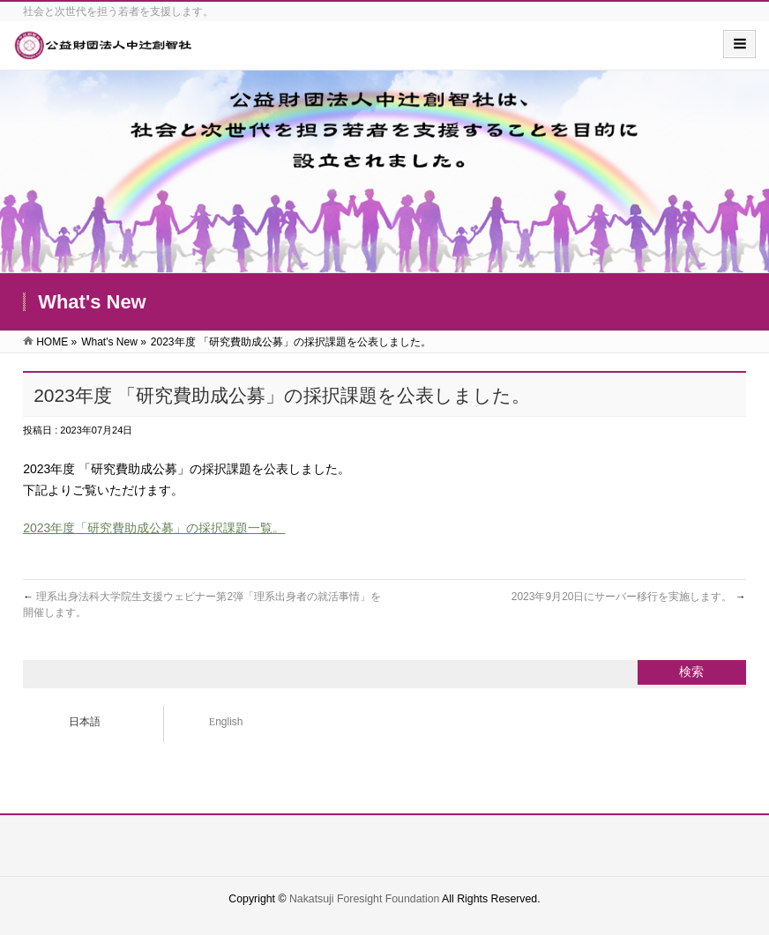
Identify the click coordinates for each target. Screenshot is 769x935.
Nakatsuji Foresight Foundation (364, 899)
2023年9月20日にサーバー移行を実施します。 (628, 596)
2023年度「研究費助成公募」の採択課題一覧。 (154, 528)
